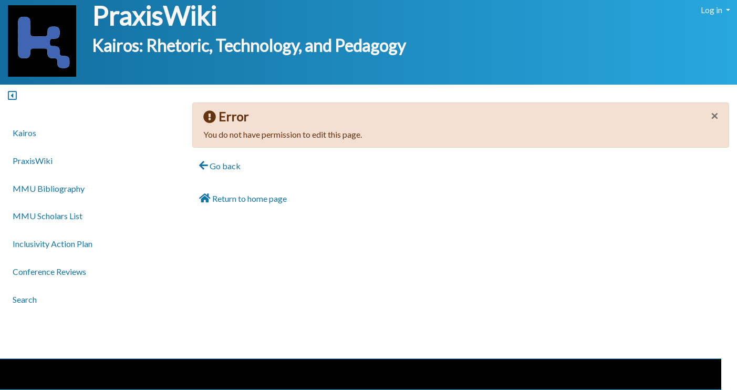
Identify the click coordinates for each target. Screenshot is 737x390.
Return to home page (243, 198)
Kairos (24, 133)
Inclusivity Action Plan (52, 244)
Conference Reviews (49, 271)
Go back (220, 165)
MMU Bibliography (49, 188)
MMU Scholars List (47, 216)
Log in (712, 10)
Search (25, 299)
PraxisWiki (154, 16)
